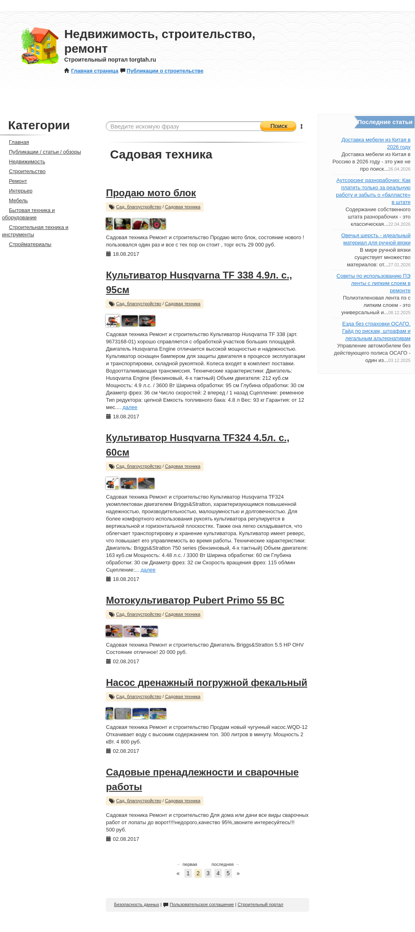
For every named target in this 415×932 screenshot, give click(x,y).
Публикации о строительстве (161, 71)
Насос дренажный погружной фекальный (206, 682)
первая (187, 864)
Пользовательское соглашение (198, 904)
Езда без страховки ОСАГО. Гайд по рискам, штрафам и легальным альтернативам (376, 331)
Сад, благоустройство (138, 206)
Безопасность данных (136, 904)
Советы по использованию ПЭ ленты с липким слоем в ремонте (373, 283)
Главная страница (91, 71)
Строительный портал (260, 904)
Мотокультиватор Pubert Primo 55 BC (195, 600)
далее (129, 407)
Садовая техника (182, 206)
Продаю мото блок (151, 192)
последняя (226, 864)
